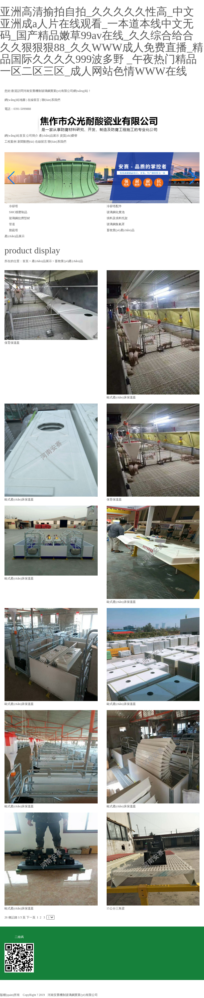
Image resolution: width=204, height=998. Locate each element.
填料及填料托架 (117, 218)
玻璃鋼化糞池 (116, 212)
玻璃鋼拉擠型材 (19, 218)
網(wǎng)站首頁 (14, 135)
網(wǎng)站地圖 (14, 99)
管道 (12, 224)
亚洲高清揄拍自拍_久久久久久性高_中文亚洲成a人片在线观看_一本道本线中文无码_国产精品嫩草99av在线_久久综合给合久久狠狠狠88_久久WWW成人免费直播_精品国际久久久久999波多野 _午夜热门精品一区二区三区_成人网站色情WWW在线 (101, 41)
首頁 (25, 261)
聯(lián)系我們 (51, 99)
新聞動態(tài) (25, 141)
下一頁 (30, 917)
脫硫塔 (13, 230)
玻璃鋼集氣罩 (116, 224)
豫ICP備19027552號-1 (115, 994)
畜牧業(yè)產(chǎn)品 (121, 230)
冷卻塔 (13, 206)
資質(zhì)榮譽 (69, 135)
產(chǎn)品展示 (49, 135)
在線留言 (34, 99)
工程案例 (10, 141)
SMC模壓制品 (18, 212)
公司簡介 (32, 135)
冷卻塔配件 (114, 206)
